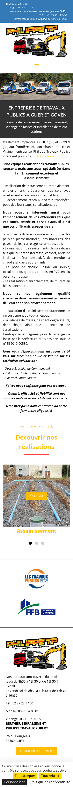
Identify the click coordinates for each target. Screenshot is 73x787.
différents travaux (45, 156)
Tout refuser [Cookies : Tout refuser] (50, 776)
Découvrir (37, 496)
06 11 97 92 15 (25, 7)
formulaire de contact (36, 426)
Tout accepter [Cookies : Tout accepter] (25, 776)
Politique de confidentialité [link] (50, 782)
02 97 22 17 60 (19, 3)
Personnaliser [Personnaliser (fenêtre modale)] (14, 782)
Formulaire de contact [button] (37, 751)
